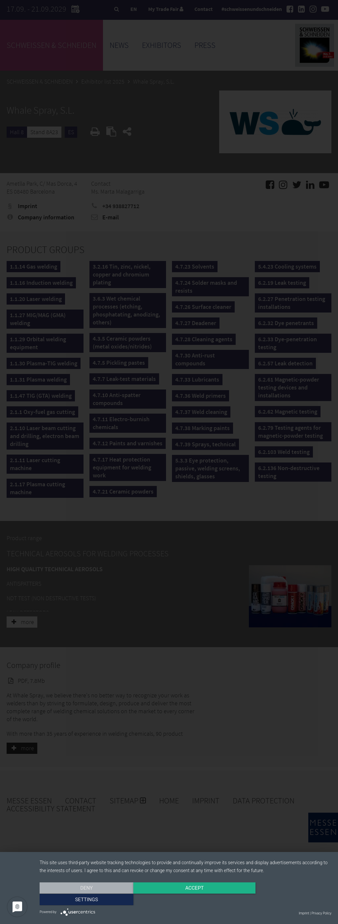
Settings (287, 900)
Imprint (304, 913)
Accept (185, 900)
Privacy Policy (321, 913)
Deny (83, 900)
